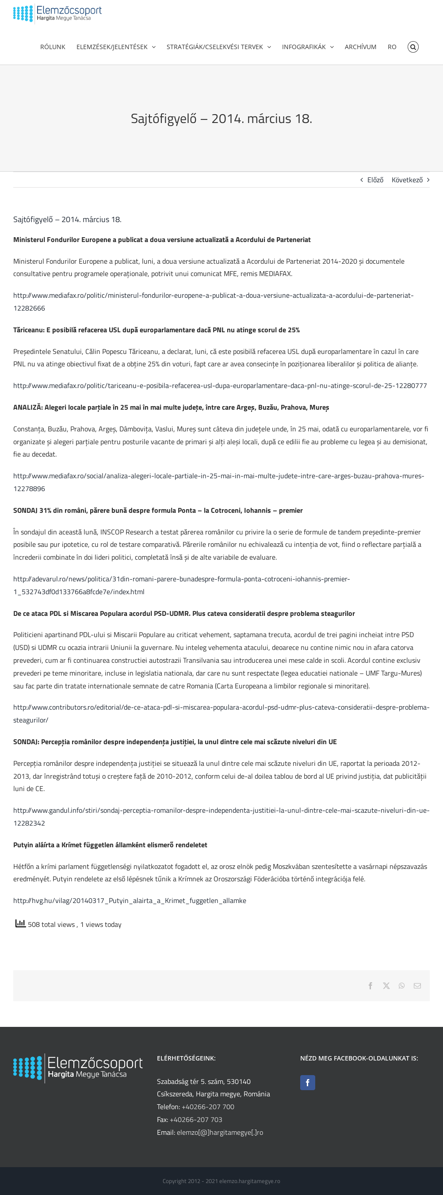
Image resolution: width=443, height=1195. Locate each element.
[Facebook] (307, 1082)
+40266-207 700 (208, 1106)
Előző (375, 193)
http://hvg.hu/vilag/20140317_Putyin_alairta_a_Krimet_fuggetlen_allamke (129, 913)
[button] (413, 46)
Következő (407, 193)
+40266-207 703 (196, 1119)
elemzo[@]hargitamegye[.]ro (220, 1132)
